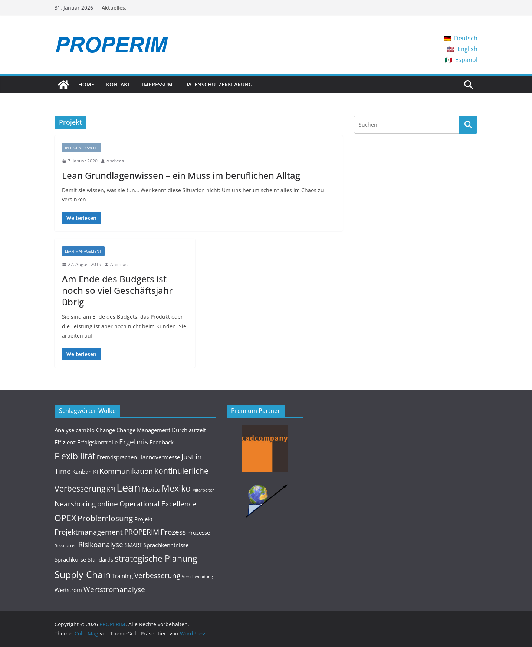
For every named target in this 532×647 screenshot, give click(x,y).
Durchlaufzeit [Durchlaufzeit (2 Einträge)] (189, 430)
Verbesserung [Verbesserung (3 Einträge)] (157, 575)
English (467, 49)
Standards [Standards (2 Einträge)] (100, 559)
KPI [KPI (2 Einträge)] (111, 489)
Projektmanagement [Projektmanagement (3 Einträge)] (89, 531)
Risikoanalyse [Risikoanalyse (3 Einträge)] (100, 544)
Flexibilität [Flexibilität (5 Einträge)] (75, 456)
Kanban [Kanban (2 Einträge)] (82, 471)
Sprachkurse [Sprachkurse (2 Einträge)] (70, 559)
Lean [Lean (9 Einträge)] (128, 487)
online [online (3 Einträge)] (107, 503)
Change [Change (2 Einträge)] (105, 430)
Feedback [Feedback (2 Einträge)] (162, 442)
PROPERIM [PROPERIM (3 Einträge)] (141, 531)
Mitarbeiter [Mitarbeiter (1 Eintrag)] (203, 490)
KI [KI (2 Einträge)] (95, 471)
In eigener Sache (81, 147)
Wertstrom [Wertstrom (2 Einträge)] (68, 590)
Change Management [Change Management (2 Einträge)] (143, 430)
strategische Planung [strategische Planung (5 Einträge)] (156, 558)
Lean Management (83, 251)
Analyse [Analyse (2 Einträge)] (64, 430)
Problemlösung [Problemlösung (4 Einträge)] (105, 518)
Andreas (115, 161)
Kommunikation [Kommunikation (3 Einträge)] (126, 471)
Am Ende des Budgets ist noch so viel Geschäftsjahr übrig (117, 290)
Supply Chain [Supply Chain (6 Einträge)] (83, 574)
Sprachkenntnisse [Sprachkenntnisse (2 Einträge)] (166, 545)
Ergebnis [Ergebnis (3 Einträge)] (133, 441)
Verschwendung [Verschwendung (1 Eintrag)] (197, 576)
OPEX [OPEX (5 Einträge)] (65, 518)
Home (86, 84)
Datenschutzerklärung (218, 84)
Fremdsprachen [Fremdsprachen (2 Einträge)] (117, 457)
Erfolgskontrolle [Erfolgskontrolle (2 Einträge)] (97, 442)
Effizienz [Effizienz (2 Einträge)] (65, 442)
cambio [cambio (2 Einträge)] (85, 430)
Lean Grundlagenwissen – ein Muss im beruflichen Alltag (181, 175)
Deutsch (465, 38)
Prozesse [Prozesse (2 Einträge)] (198, 532)
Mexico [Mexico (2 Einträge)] (151, 489)
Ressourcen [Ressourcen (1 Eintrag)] (66, 545)
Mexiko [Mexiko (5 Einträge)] (176, 488)
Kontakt (118, 84)
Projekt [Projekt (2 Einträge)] (143, 519)
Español (466, 60)
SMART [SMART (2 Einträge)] (133, 545)
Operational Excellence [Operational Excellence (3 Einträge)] (157, 503)
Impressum (157, 84)
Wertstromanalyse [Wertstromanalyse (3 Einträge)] (114, 589)
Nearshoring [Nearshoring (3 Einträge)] (75, 503)
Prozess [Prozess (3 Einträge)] (173, 531)
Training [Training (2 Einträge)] (122, 576)
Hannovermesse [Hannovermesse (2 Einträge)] (159, 457)
